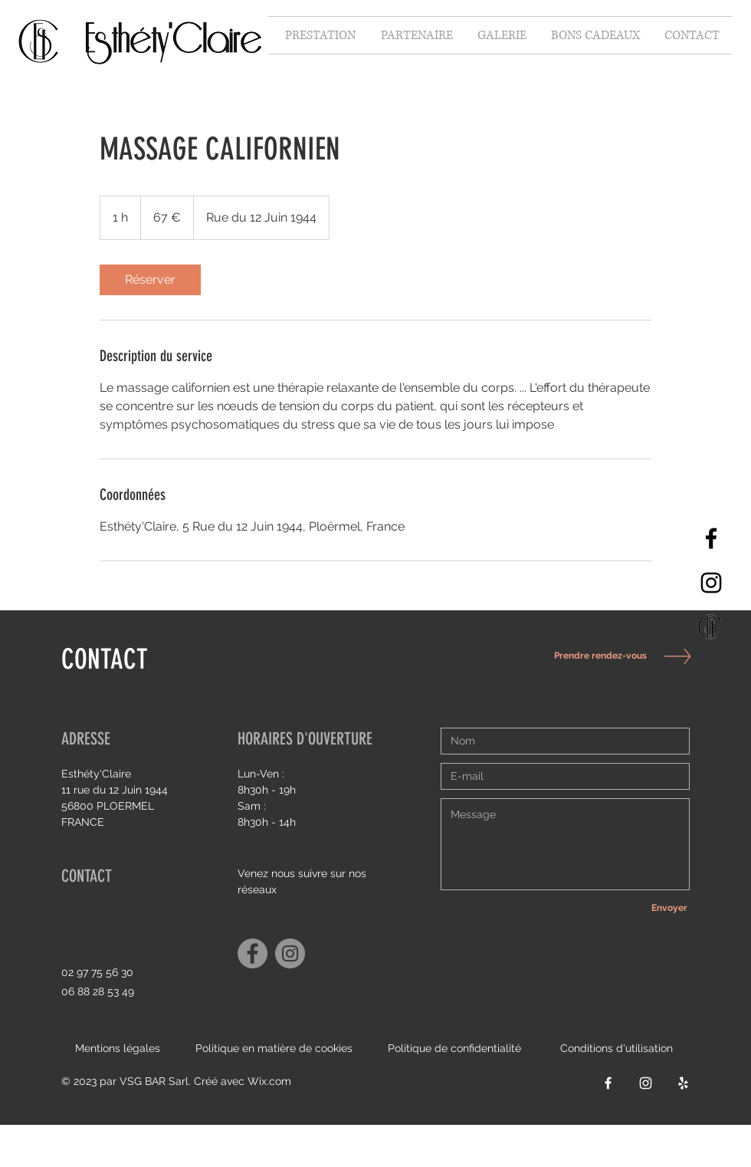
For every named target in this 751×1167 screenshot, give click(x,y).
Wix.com (269, 1081)
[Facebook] (711, 538)
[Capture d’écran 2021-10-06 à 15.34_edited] (711, 627)
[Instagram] (711, 583)
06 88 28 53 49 (97, 991)
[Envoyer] (669, 908)
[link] (150, 280)
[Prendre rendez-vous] (596, 656)
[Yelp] (683, 1083)
